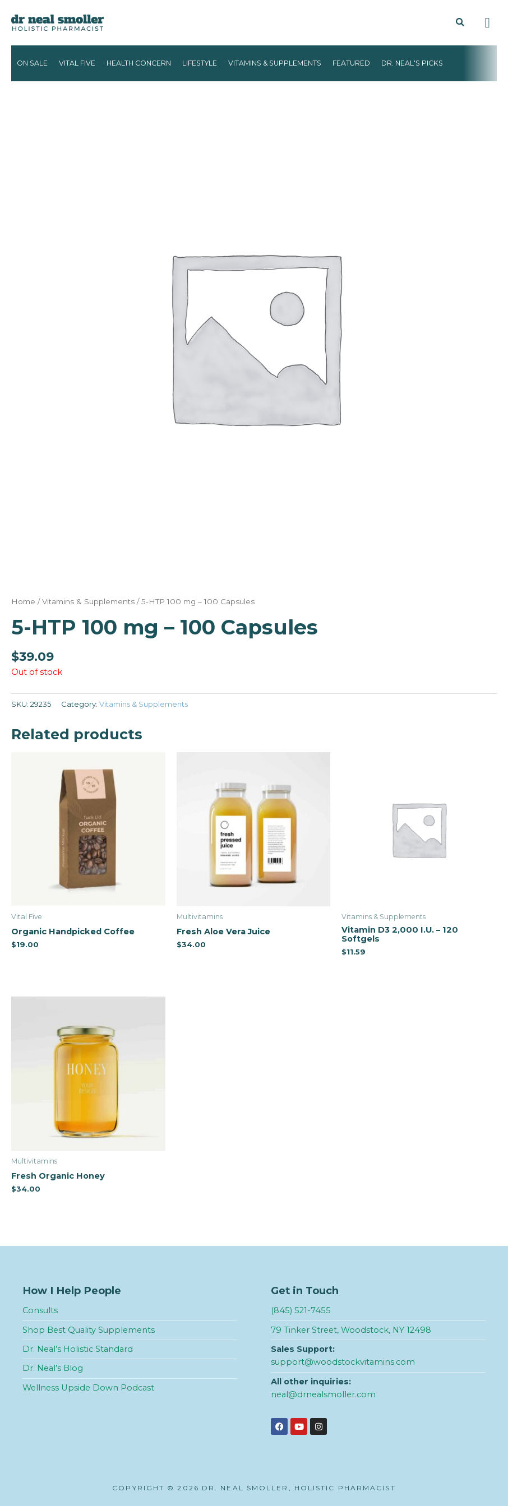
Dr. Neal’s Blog (52, 1368)
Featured (351, 63)
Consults (40, 1310)
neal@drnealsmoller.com (323, 1394)
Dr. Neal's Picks (412, 63)
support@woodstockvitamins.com (343, 1362)
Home (23, 601)
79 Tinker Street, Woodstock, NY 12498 (351, 1330)
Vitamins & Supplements (274, 63)
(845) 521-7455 (301, 1310)
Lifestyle (199, 63)
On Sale (32, 63)
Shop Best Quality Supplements (88, 1330)
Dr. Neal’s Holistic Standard (77, 1349)
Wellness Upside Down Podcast (88, 1388)
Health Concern (139, 63)
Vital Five (77, 63)
